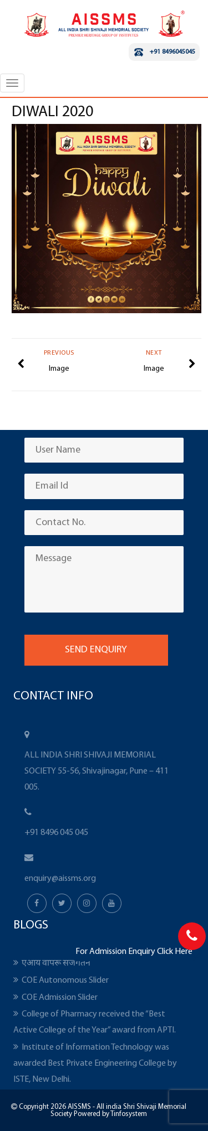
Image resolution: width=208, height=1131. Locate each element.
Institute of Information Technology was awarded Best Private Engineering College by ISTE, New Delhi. (95, 1063)
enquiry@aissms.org (60, 878)
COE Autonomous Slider (65, 980)
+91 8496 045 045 (56, 832)
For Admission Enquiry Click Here (133, 951)
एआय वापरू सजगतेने (56, 963)
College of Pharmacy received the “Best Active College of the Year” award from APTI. (94, 1022)
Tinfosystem (128, 1114)
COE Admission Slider (60, 997)
